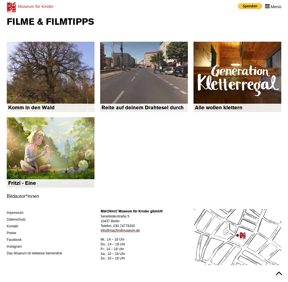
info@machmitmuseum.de (120, 230)
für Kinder (36, 6)
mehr (50, 77)
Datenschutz (16, 219)
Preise (11, 233)
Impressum (15, 213)
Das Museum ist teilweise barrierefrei (34, 253)
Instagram (14, 246)
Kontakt (12, 226)
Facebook (14, 240)
